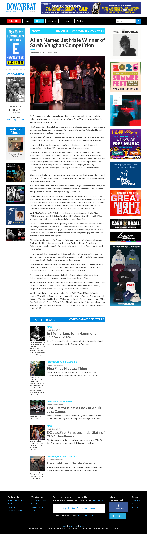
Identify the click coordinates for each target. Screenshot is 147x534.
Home (27, 21)
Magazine (52, 21)
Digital (16, 119)
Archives (66, 21)
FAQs (33, 511)
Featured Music (15, 131)
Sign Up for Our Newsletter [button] (79, 508)
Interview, (52, 362)
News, (33, 49)
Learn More (97, 500)
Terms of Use (73, 526)
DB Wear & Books (15, 511)
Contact (135, 504)
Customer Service (38, 507)
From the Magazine (67, 362)
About (65, 526)
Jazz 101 (135, 507)
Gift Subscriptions (15, 504)
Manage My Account (38, 500)
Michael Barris (38, 52)
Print (9, 119)
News (38, 21)
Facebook (118, 507)
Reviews (80, 21)
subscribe (13, 21)
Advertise (136, 500)
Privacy (81, 526)
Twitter (117, 516)
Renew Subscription (38, 504)
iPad (22, 119)
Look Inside (15, 113)
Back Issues (12, 507)
